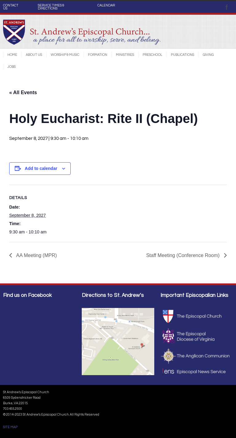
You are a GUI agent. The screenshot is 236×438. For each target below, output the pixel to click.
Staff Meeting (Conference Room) (183, 255)
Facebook (227, 7)
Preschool (152, 54)
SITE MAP (10, 427)
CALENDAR (106, 5)
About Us (34, 54)
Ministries (125, 54)
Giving (208, 54)
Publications (182, 54)
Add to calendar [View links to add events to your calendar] (41, 168)
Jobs (11, 66)
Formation (97, 54)
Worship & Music (65, 54)
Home (12, 54)
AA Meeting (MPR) (36, 255)
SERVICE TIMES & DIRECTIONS (51, 7)
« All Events (23, 92)
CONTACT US (10, 7)
